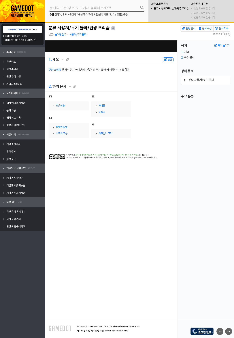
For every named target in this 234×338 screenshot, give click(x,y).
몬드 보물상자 (69, 14)
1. (50, 60)
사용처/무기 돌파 (77, 34)
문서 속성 (205, 28)
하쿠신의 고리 (105, 133)
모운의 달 (60, 105)
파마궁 (102, 105)
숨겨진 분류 (60, 34)
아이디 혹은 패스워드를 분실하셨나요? (21, 40)
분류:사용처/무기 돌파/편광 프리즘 (171, 8)
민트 (112, 14)
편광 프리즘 (55, 69)
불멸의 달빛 (61, 127)
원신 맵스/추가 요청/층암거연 (93, 14)
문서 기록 (221, 28)
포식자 (102, 112)
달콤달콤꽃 (122, 14)
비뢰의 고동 (61, 133)
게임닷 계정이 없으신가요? (16, 36)
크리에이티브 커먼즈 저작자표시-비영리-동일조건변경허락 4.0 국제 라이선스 (107, 155)
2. (50, 87)
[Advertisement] (111, 46)
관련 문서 (188, 28)
